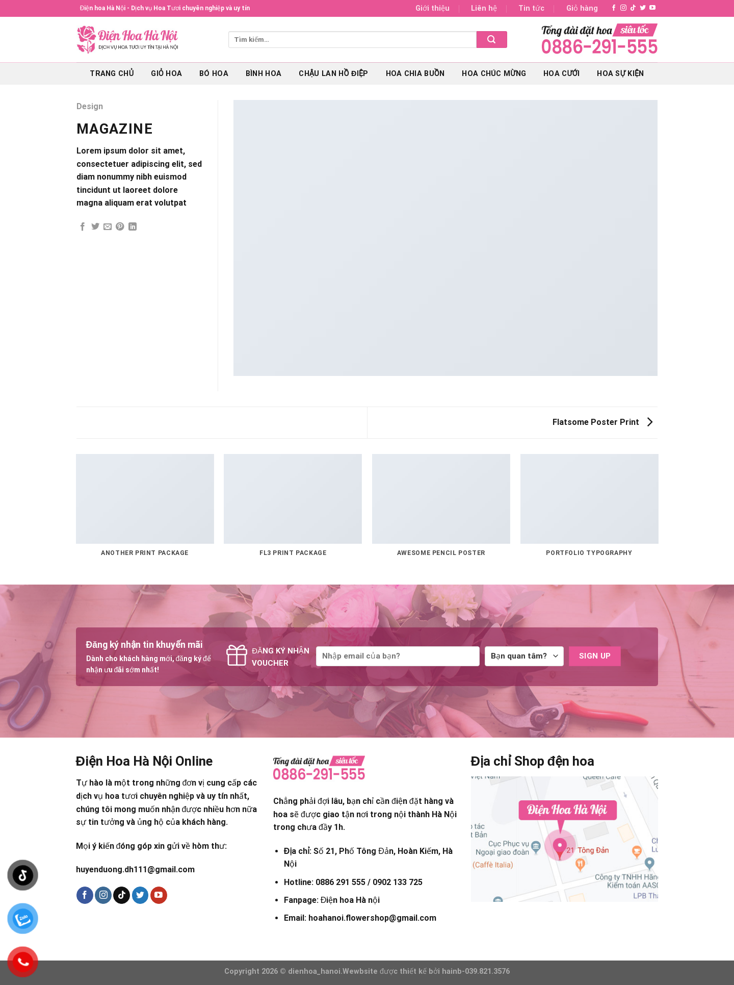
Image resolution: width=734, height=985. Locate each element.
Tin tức (531, 8)
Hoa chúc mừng (494, 73)
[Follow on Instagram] (623, 8)
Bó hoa (213, 73)
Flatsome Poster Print (602, 422)
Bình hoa (263, 73)
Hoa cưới (561, 73)
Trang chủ (112, 73)
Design (89, 106)
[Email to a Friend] (107, 227)
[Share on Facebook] (82, 227)
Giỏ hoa (166, 73)
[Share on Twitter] (95, 227)
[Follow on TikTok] (633, 8)
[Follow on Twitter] (643, 8)
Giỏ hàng (582, 8)
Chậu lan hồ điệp (333, 73)
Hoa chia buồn (415, 73)
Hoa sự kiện (620, 73)
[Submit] (492, 39)
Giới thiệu (432, 8)
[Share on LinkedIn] (132, 227)
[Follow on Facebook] (614, 8)
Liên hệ (484, 8)
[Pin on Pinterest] (120, 227)
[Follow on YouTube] (652, 8)
